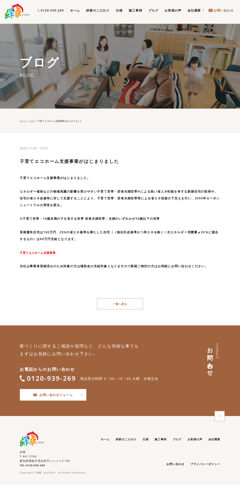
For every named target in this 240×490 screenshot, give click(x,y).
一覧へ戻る (120, 304)
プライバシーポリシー (203, 469)
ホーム (75, 15)
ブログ (153, 15)
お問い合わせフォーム (62, 398)
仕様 (119, 15)
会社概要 (194, 15)
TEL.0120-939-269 (33, 469)
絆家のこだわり (98, 15)
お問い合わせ (221, 15)
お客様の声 (173, 15)
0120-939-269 (220, 8)
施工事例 (135, 15)
